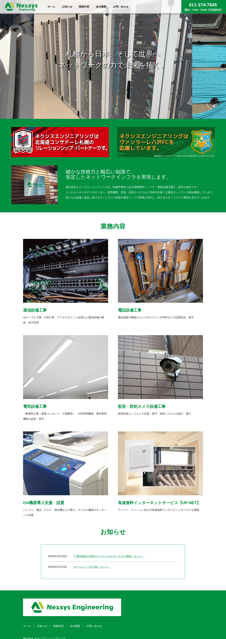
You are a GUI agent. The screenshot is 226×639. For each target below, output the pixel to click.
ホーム (27, 626)
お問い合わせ (94, 626)
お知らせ (42, 626)
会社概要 (75, 626)
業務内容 (58, 626)
